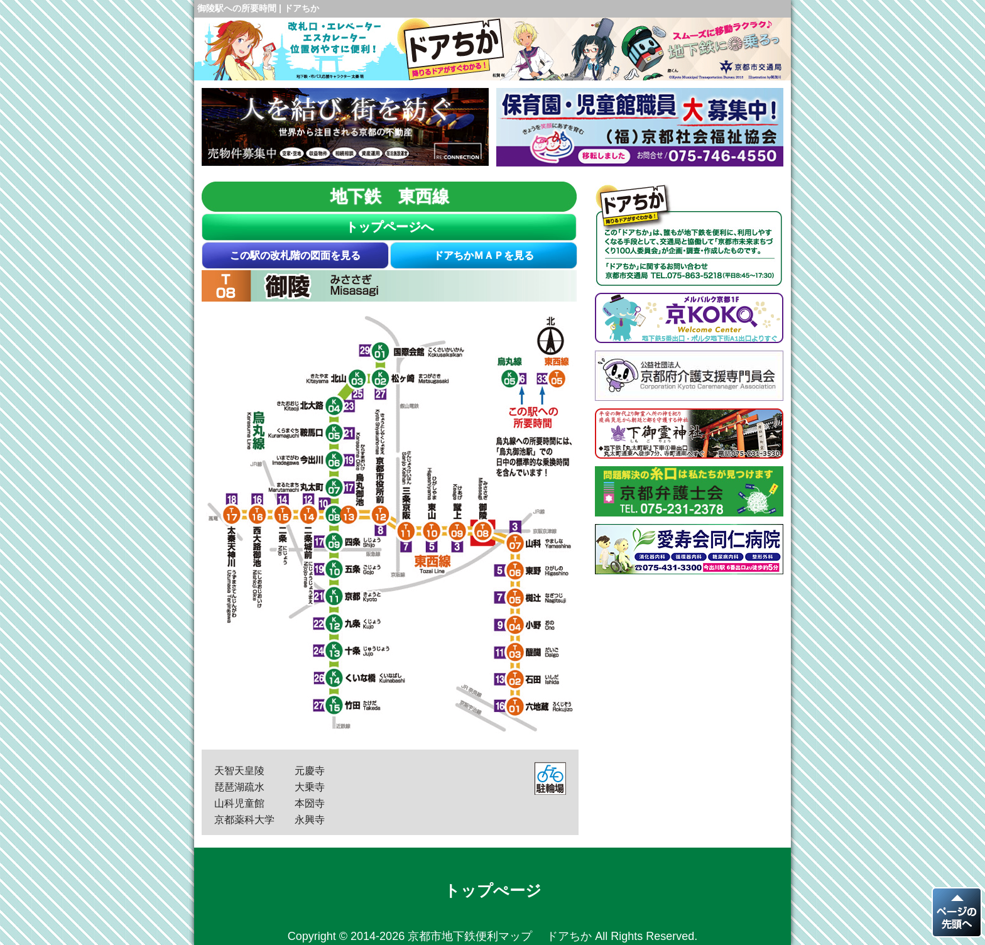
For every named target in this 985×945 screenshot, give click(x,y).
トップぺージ (492, 890)
